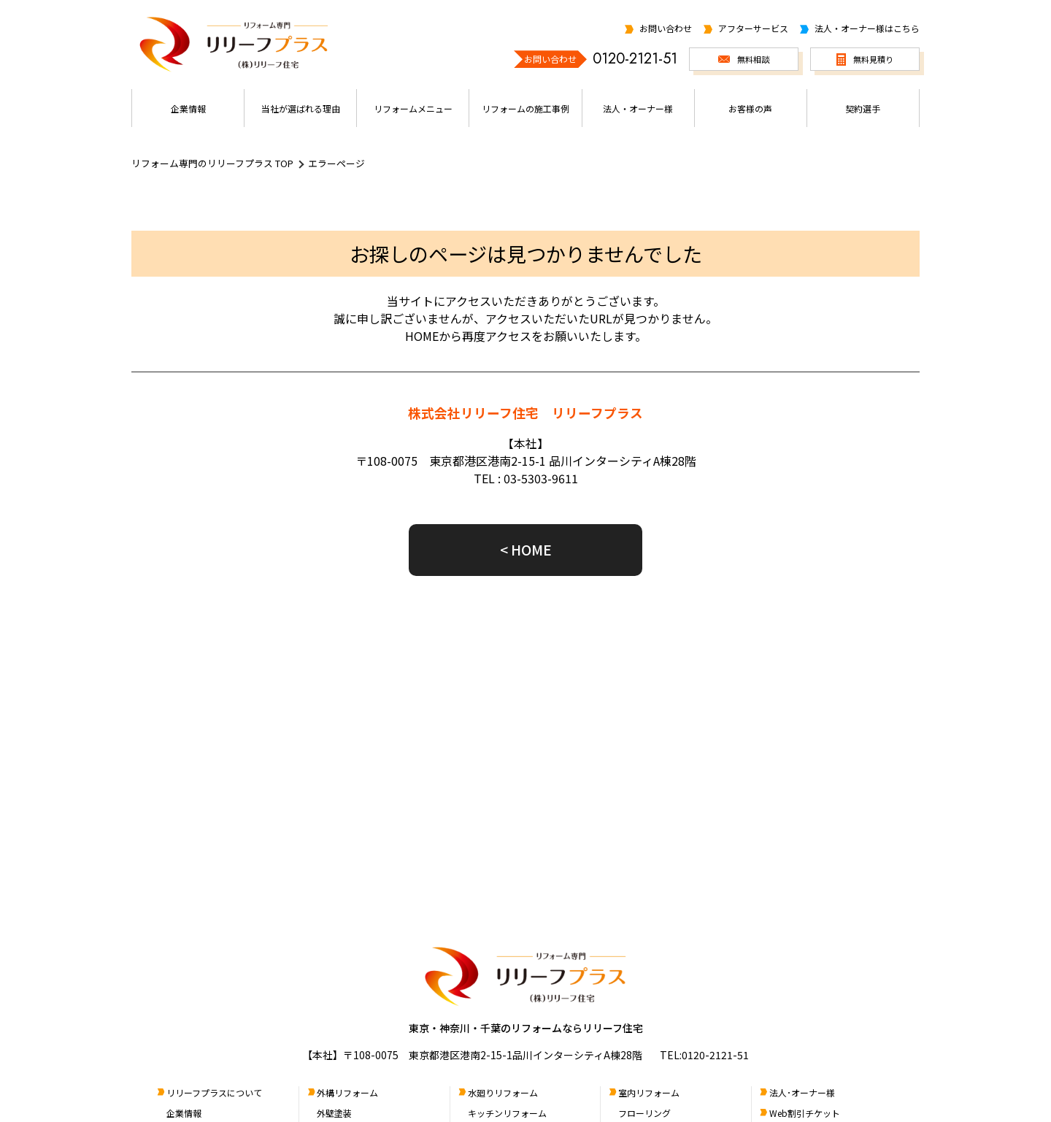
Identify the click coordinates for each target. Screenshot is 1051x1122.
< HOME (526, 549)
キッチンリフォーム (507, 1113)
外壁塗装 (334, 1113)
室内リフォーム (649, 1092)
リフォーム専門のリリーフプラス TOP (212, 163)
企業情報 (183, 1113)
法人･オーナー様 (802, 1092)
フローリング (644, 1113)
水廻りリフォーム (503, 1092)
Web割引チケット (804, 1113)
